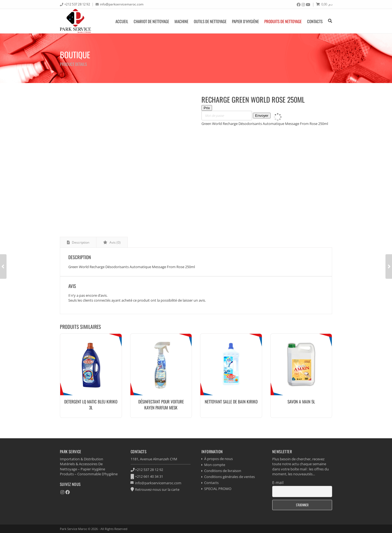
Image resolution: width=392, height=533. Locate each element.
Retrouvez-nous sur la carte (157, 489)
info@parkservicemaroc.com (121, 4)
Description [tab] (80, 242)
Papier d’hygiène (245, 21)
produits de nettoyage (283, 21)
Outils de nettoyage (210, 21)
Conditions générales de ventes (229, 476)
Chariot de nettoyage (151, 21)
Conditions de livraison (222, 470)
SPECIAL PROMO (217, 488)
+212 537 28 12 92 (77, 4)
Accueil (121, 21)
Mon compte (214, 464)
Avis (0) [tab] (115, 242)
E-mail (278, 482)
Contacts (315, 21)
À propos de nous (218, 458)
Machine (181, 21)
